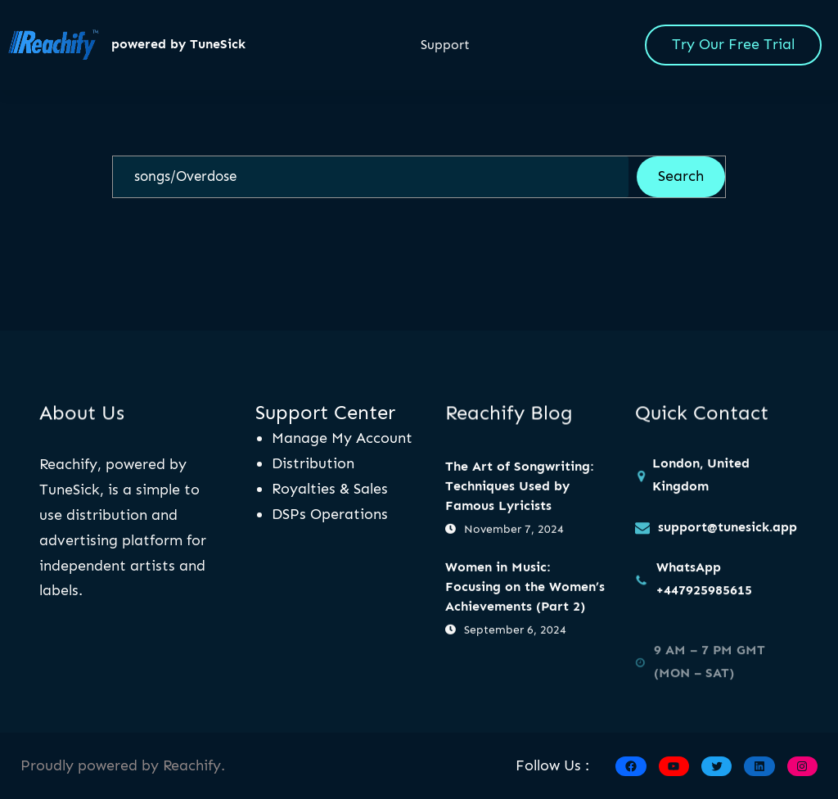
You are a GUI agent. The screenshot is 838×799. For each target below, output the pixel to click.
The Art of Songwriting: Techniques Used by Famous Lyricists (519, 487)
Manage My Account (342, 438)
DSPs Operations (330, 514)
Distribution (313, 463)
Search (681, 176)
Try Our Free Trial (733, 44)
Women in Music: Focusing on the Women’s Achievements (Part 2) (525, 587)
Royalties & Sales (330, 489)
